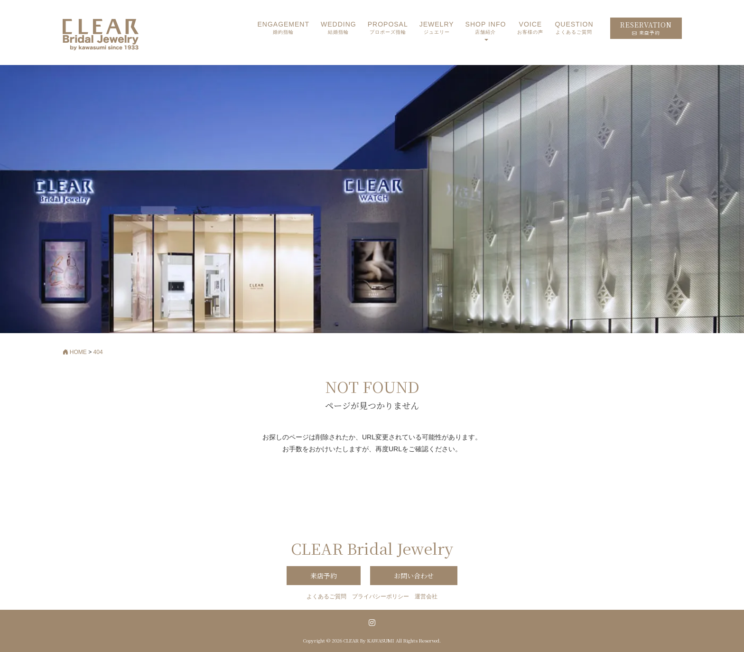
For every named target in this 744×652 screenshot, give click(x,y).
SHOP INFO (485, 28)
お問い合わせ (414, 575)
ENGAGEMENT (283, 28)
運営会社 (426, 596)
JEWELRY (436, 28)
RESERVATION (646, 28)
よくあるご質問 (326, 596)
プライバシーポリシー (380, 596)
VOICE (530, 28)
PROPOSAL (388, 28)
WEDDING (338, 28)
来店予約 (323, 575)
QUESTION (574, 28)
